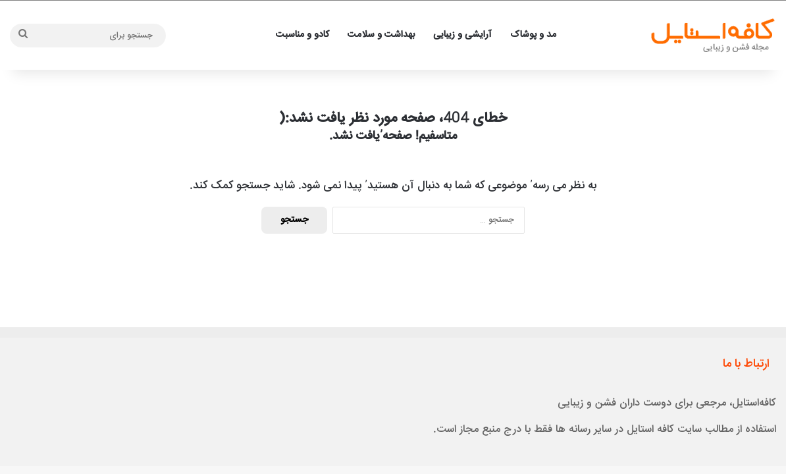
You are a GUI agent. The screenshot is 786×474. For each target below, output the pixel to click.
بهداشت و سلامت (381, 35)
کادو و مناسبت (302, 35)
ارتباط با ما (746, 364)
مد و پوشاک (533, 35)
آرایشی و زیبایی (462, 35)
